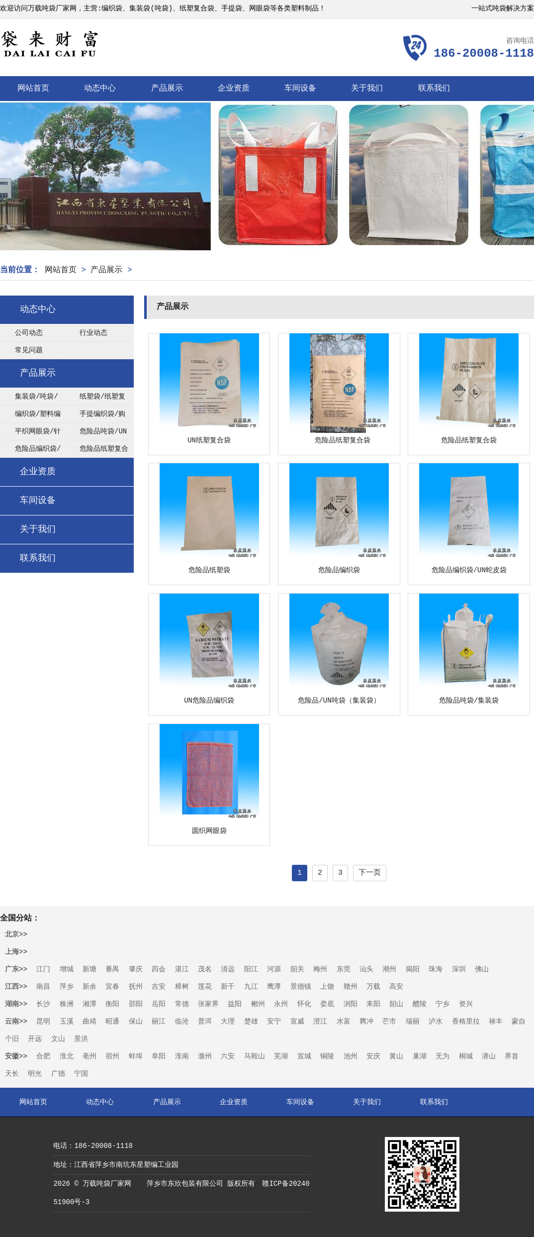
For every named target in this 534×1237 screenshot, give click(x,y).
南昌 (43, 987)
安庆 (373, 1056)
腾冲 (366, 1022)
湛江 (182, 969)
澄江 (320, 1022)
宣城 (304, 1056)
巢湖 (420, 1056)
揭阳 (413, 969)
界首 (512, 1056)
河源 (274, 969)
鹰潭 (274, 987)
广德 (58, 1074)
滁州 (205, 1056)
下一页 (369, 873)
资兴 (466, 1004)
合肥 (43, 1056)
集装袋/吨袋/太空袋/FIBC (29, 399)
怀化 (304, 1004)
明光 (35, 1074)
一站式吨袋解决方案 (502, 8)
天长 (12, 1074)
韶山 (396, 1004)
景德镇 (300, 987)
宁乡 (442, 1004)
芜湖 (281, 1056)
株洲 (67, 1004)
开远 (35, 1039)
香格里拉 (466, 1022)
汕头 (366, 969)
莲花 (205, 987)
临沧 (182, 1022)
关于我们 (367, 88)
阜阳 (159, 1056)
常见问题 (29, 350)
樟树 (182, 987)
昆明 (43, 1022)
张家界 (208, 1004)
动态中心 (100, 88)
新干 (228, 987)
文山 (58, 1039)
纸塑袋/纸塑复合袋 (95, 399)
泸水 (436, 1022)
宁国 (81, 1074)
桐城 (466, 1056)
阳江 (251, 969)
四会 (159, 969)
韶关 (297, 969)
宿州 (112, 1056)
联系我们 (434, 88)
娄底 (327, 1004)
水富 (344, 1022)
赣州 (350, 987)
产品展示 (167, 88)
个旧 (12, 1039)
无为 (442, 1056)
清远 (228, 969)
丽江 (159, 1022)
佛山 (482, 969)
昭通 (112, 1022)
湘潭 (89, 1004)
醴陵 (420, 1004)
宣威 (297, 1022)
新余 (89, 987)
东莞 (344, 969)
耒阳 (373, 1004)
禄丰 (496, 1022)
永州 (281, 1004)
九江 (251, 987)
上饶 (327, 987)
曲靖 (89, 1022)
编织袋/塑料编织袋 (30, 416)
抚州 (136, 987)
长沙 (43, 1004)
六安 (228, 1056)
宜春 (112, 987)
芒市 (389, 1022)
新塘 (89, 969)
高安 (396, 987)
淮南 (182, 1056)
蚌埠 (136, 1056)
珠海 (436, 969)
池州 (350, 1056)
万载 (373, 987)
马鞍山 (254, 1056)
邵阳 (136, 1004)
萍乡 (67, 987)
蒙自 (519, 1022)
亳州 (89, 1056)
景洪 (81, 1039)
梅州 (320, 969)
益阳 (235, 1004)
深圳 (459, 969)
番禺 (112, 969)
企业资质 (234, 88)
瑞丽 (413, 1022)
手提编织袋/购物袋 (95, 416)
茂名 (205, 969)
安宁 (274, 1022)
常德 (182, 1004)
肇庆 (136, 969)
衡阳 (112, 1004)
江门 (43, 969)
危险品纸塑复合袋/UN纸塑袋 (96, 451)
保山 (136, 1022)
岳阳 (159, 1004)
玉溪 (67, 1022)
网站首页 (33, 88)
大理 (228, 1022)
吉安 (159, 987)
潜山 (489, 1056)
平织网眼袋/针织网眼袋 (30, 433)
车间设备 (300, 88)
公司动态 (29, 333)
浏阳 (350, 1004)
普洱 (205, 1022)
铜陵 (327, 1056)
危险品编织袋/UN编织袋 (30, 451)
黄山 (396, 1056)
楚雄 (251, 1022)
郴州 (258, 1004)
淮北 (67, 1056)
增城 (67, 969)
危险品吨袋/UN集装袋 (96, 433)
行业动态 (93, 333)
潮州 (389, 969)
